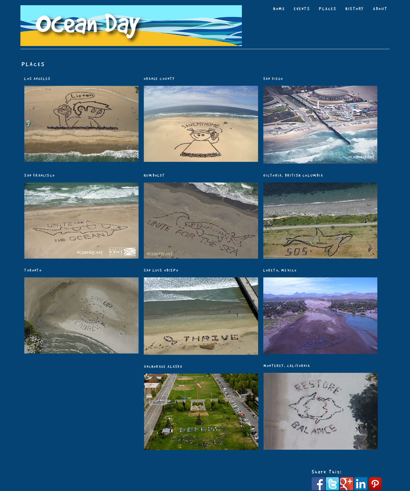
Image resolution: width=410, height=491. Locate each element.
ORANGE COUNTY (159, 79)
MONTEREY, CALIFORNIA (287, 366)
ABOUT (380, 8)
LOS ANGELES (37, 79)
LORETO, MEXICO (280, 270)
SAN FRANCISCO (39, 175)
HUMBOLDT (154, 175)
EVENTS (302, 8)
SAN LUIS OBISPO (161, 270)
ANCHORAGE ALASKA (163, 366)
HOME (279, 8)
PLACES (328, 8)
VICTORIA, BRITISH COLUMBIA (293, 175)
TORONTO (33, 270)
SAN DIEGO (273, 79)
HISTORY (354, 8)
